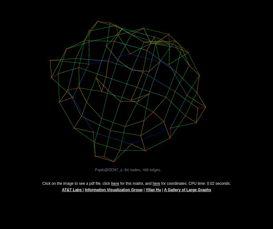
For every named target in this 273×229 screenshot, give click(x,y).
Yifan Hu (153, 193)
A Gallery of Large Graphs (187, 193)
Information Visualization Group (114, 193)
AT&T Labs (72, 193)
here (156, 186)
